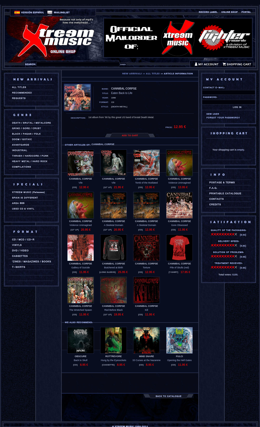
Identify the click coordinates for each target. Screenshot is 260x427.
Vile (81, 182)
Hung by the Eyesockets (113, 360)
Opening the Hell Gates (179, 360)
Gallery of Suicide (80, 267)
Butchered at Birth (113, 267)
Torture (146, 267)
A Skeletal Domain (113, 225)
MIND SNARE (146, 356)
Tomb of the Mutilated (146, 182)
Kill (146, 310)
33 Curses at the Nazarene (146, 360)
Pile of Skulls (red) (179, 267)
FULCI (179, 356)
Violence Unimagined (179, 182)
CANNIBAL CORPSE (80, 179)
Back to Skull (80, 360)
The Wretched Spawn (80, 310)
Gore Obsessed (179, 225)
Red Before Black (113, 310)
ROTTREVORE (113, 356)
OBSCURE (80, 356)
